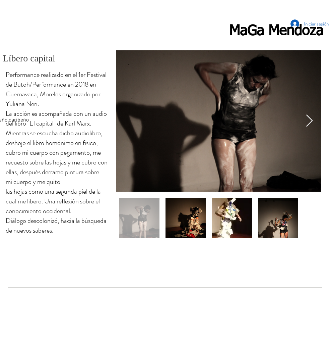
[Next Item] (309, 121)
